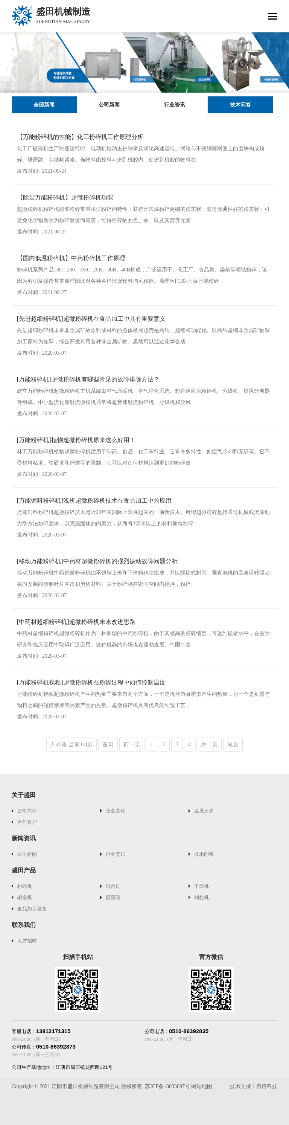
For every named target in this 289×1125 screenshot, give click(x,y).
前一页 (131, 744)
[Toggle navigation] (272, 17)
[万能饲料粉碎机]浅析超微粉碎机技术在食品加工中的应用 (94, 500)
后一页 (209, 744)
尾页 (233, 744)
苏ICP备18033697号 (167, 1086)
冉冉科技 (266, 1086)
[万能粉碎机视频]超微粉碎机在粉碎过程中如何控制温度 (91, 682)
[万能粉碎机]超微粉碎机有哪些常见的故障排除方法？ (88, 379)
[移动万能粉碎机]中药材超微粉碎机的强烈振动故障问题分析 (97, 561)
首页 (108, 744)
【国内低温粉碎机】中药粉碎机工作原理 (71, 258)
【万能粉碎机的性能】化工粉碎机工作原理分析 (80, 137)
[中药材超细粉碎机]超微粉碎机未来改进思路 (76, 622)
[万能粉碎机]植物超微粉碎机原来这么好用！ (76, 440)
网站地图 (201, 1086)
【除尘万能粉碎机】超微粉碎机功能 (65, 197)
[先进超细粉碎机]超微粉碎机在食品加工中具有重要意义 (91, 319)
